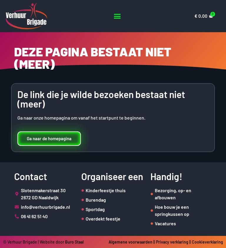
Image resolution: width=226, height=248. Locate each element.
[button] (117, 16)
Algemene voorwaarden (130, 241)
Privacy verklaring (172, 241)
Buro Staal (74, 241)
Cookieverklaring (207, 241)
